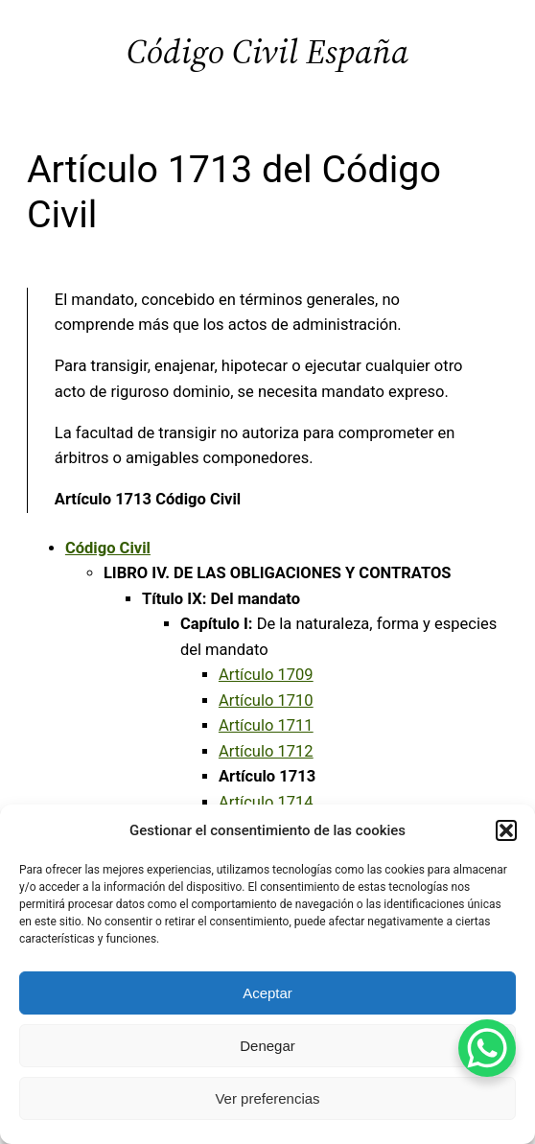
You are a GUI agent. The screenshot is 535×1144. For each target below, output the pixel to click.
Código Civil (108, 548)
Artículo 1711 (266, 725)
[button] (506, 830)
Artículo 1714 (266, 802)
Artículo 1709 (266, 674)
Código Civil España (267, 51)
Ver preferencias (267, 1098)
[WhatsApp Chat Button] (487, 1048)
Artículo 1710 (266, 700)
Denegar (267, 1046)
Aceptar (267, 993)
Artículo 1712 (266, 751)
